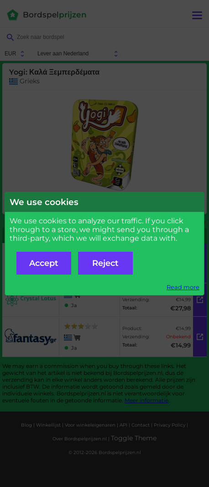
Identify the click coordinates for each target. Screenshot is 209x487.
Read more (183, 287)
